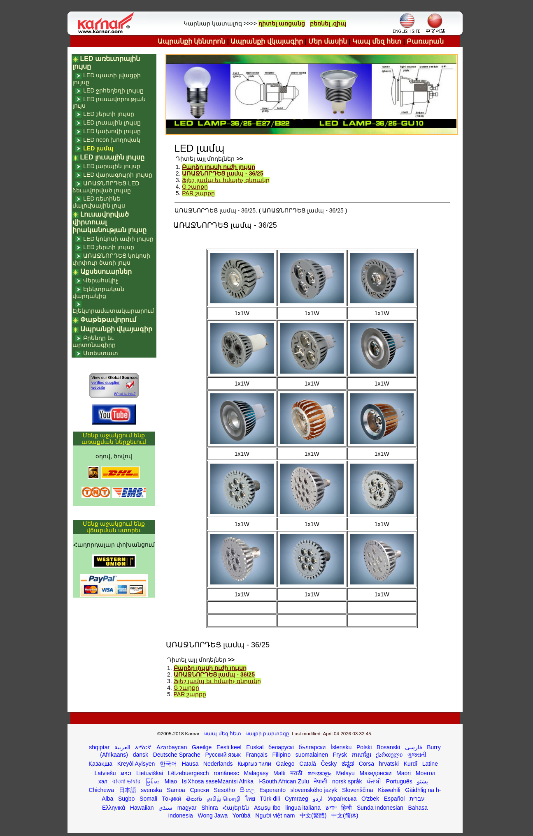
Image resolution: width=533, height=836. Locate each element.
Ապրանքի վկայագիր (266, 41)
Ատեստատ (100, 353)
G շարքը (195, 186)
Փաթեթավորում (108, 319)
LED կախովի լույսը (112, 131)
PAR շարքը (198, 193)
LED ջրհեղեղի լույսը (113, 90)
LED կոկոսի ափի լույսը (118, 239)
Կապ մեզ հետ (376, 41)
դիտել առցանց (281, 23)
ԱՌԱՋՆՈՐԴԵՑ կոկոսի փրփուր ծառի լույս (111, 259)
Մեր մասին (327, 41)
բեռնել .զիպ (328, 23)
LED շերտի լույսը (108, 114)
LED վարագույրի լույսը (117, 174)
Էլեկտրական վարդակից (98, 292)
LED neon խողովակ (111, 139)
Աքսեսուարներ (106, 271)
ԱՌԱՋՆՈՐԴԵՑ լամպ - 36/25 (222, 173)
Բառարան (425, 41)
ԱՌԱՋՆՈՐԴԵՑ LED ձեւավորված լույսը (106, 187)
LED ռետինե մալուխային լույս (98, 202)
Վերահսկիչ (100, 280)
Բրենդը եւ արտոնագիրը (94, 341)
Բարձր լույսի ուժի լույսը (218, 167)
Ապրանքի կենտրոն (191, 41)
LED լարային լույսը (111, 166)
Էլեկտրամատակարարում (113, 310)
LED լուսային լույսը (112, 122)
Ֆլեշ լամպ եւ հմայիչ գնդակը (226, 180)
